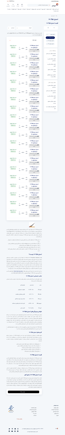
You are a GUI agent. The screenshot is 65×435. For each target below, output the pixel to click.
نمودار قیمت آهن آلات (55, 409)
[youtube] (9, 428)
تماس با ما (13, 5)
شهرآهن (53, 5)
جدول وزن (8, 5)
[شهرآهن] (57, 5)
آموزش (57, 415)
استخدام (35, 415)
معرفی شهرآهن (56, 407)
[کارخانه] (24, 27)
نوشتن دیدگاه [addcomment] (23, 391)
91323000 (10, 1)
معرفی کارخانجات (33, 407)
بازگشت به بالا (19, 418)
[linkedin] (18, 430)
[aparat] (15, 428)
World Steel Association (18, 271)
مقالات (22, 5)
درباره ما (18, 5)
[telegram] (17, 428)
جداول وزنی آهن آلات (33, 409)
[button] (53, 27)
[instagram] (18, 428)
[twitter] (13, 428)
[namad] (11, 408)
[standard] (11, 27)
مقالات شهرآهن (33, 411)
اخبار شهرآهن (56, 413)
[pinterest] (10, 428)
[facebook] (12, 428)
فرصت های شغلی (56, 411)
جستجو (49, 5)
